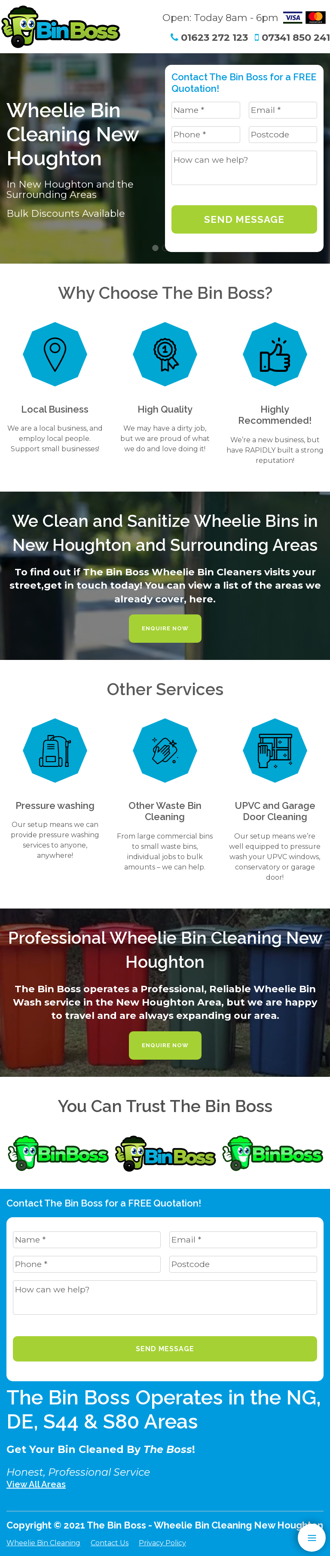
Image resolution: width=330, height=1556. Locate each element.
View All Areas (36, 1484)
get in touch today (92, 585)
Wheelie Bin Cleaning (43, 1543)
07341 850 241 (292, 37)
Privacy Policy (162, 1543)
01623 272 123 (209, 37)
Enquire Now (165, 628)
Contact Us (109, 1543)
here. (202, 599)
